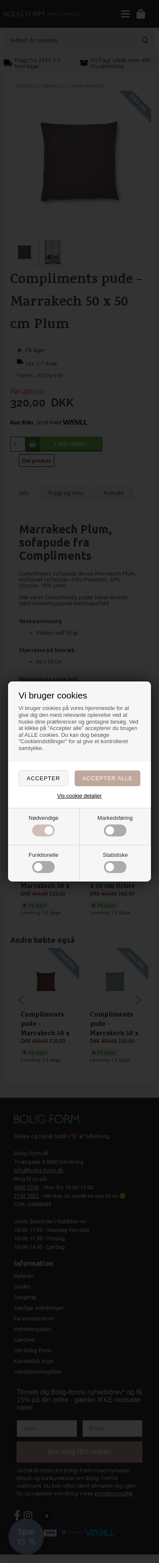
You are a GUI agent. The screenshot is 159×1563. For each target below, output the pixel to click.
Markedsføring (115, 825)
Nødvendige (44, 825)
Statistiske (115, 862)
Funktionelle (44, 862)
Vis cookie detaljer (79, 796)
